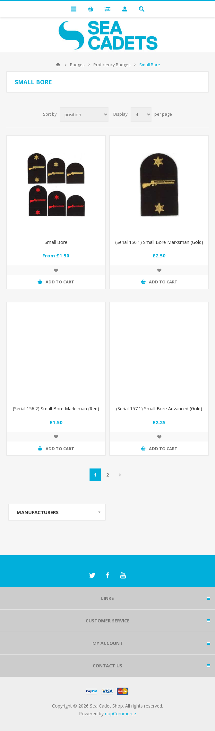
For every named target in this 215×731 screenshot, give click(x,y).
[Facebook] (107, 575)
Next (120, 474)
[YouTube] (123, 575)
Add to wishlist (56, 270)
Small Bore (56, 242)
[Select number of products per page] (141, 114)
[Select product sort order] (84, 114)
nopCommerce (120, 713)
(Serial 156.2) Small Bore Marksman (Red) (56, 409)
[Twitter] (92, 575)
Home (58, 64)
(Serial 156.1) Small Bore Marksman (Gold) (159, 242)
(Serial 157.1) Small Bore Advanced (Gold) (159, 409)
